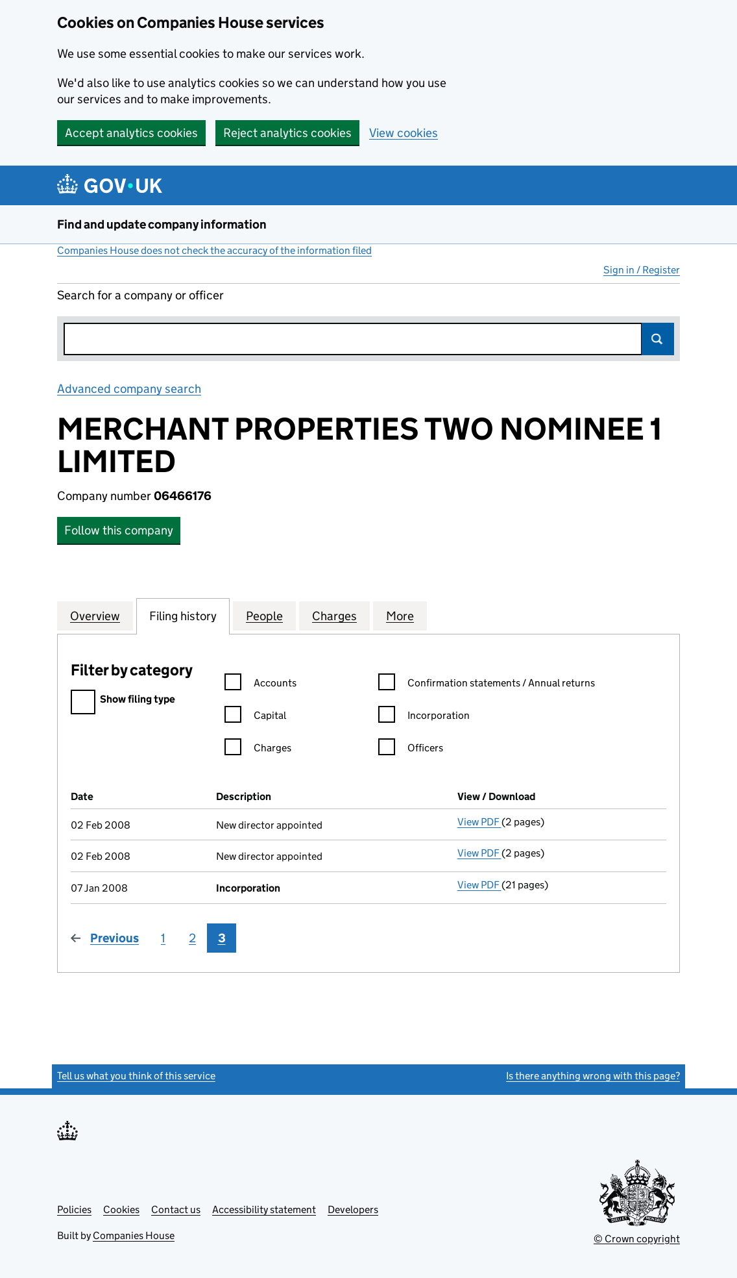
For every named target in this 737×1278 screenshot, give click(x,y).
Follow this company (118, 530)
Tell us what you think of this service (136, 1076)
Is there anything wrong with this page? (593, 1076)
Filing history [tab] (183, 615)
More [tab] (400, 615)
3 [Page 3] (222, 938)
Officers (410, 750)
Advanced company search (129, 388)
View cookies (403, 133)
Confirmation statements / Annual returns (486, 685)
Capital (255, 717)
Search (658, 339)
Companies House (134, 1235)
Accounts (260, 685)
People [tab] (264, 615)
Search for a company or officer (140, 295)
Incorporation (424, 717)
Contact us (175, 1209)
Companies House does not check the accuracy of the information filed (214, 250)
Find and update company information (162, 224)
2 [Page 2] (192, 938)
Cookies (121, 1209)
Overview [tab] (95, 615)
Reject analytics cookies (287, 132)
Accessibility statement (264, 1209)
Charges (257, 750)
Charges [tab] (334, 615)
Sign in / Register (641, 270)
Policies (74, 1209)
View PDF (479, 822)
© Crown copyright (637, 1239)
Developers (353, 1209)
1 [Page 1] (163, 938)
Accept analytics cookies (131, 132)
